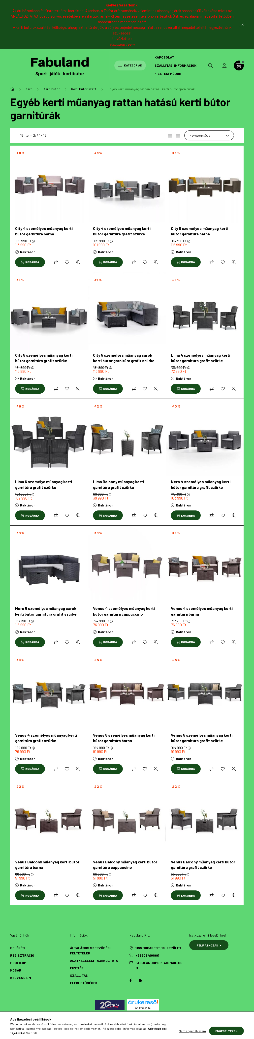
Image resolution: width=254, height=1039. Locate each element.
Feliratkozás (209, 945)
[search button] (211, 65)
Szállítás (79, 975)
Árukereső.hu (143, 1008)
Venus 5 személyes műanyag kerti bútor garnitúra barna (124, 738)
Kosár (15, 970)
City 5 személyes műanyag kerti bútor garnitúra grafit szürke (43, 358)
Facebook (130, 980)
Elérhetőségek (83, 983)
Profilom (18, 963)
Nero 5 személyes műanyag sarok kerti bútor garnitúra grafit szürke (46, 611)
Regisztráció (22, 955)
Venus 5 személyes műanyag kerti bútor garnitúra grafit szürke (201, 738)
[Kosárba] (30, 262)
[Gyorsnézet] (78, 262)
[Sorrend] (209, 135)
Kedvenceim (20, 978)
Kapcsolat (164, 57)
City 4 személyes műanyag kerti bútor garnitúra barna (44, 231)
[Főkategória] (12, 89)
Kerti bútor (51, 89)
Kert (29, 89)
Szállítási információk (175, 65)
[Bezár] (242, 24)
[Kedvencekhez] (67, 262)
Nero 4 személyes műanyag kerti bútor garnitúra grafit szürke (200, 484)
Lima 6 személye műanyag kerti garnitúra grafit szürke (43, 484)
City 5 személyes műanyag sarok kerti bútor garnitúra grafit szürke (124, 358)
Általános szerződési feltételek (90, 950)
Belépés (17, 948)
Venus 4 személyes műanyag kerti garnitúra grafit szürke (46, 738)
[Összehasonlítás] (56, 262)
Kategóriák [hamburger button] (130, 65)
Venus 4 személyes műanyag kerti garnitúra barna (202, 611)
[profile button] (224, 65)
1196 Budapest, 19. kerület (158, 948)
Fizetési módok (168, 73)
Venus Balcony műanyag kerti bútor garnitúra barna (47, 864)
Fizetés (77, 968)
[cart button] (239, 65)
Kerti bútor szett (83, 89)
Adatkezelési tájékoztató (94, 960)
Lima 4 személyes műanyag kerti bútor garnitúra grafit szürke (200, 358)
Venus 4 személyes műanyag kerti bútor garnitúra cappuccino (124, 611)
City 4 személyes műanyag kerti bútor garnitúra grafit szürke (122, 231)
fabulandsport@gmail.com (159, 965)
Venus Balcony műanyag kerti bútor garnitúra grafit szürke (203, 864)
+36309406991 (147, 955)
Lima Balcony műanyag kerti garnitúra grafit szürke (118, 484)
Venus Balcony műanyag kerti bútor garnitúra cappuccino (125, 864)
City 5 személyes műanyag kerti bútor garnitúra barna (199, 231)
